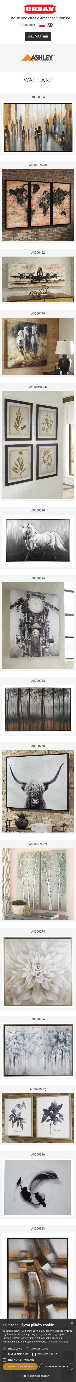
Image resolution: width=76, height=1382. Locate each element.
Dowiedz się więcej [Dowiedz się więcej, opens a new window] (58, 1341)
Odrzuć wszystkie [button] (56, 1366)
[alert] (38, 1350)
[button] (38, 1376)
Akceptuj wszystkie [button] (20, 1366)
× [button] (71, 1323)
